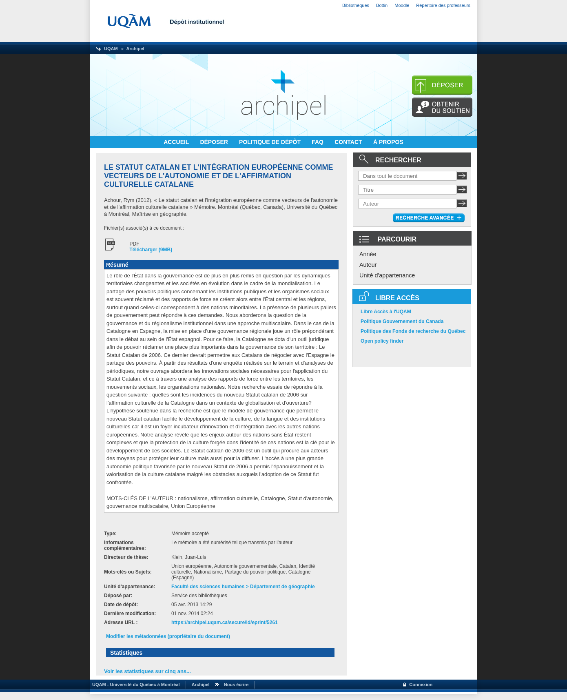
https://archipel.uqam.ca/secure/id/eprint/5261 (224, 622)
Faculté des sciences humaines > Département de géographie (243, 586)
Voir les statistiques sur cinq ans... (147, 671)
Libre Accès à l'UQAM (386, 312)
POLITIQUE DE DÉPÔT (270, 142)
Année (368, 254)
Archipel (135, 48)
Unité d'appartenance (387, 275)
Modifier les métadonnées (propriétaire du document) (168, 636)
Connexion (420, 684)
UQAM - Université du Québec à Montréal (135, 684)
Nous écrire (236, 684)
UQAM (111, 48)
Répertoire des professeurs (443, 5)
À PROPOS (388, 142)
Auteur (368, 264)
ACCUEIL (177, 142)
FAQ (318, 142)
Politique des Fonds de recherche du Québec (413, 331)
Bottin (382, 5)
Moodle (401, 5)
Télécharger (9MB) (151, 250)
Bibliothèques (355, 5)
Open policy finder (382, 341)
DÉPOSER (214, 142)
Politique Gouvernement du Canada (402, 321)
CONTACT (348, 142)
